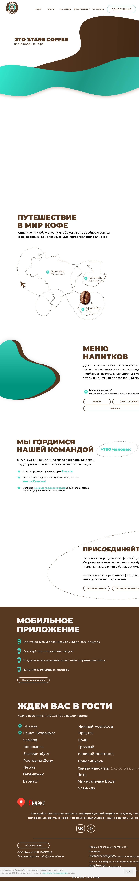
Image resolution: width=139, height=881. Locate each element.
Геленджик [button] (33, 774)
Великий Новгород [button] (96, 754)
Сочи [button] (82, 740)
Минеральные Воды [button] (96, 781)
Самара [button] (30, 740)
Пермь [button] (29, 767)
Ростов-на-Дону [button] (38, 760)
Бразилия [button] (57, 271)
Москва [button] (30, 726)
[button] (97, 401)
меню (51, 9)
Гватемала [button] (95, 277)
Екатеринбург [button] (36, 753)
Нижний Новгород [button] (95, 726)
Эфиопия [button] (92, 308)
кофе (38, 9)
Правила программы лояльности (108, 847)
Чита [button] (82, 775)
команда (65, 9)
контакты (98, 9)
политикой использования (55, 873)
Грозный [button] (86, 747)
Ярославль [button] (33, 747)
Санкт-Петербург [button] (39, 733)
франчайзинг (82, 9)
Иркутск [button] (85, 733)
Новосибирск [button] (90, 761)
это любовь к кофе (29, 44)
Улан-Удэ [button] (86, 788)
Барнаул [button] (31, 781)
